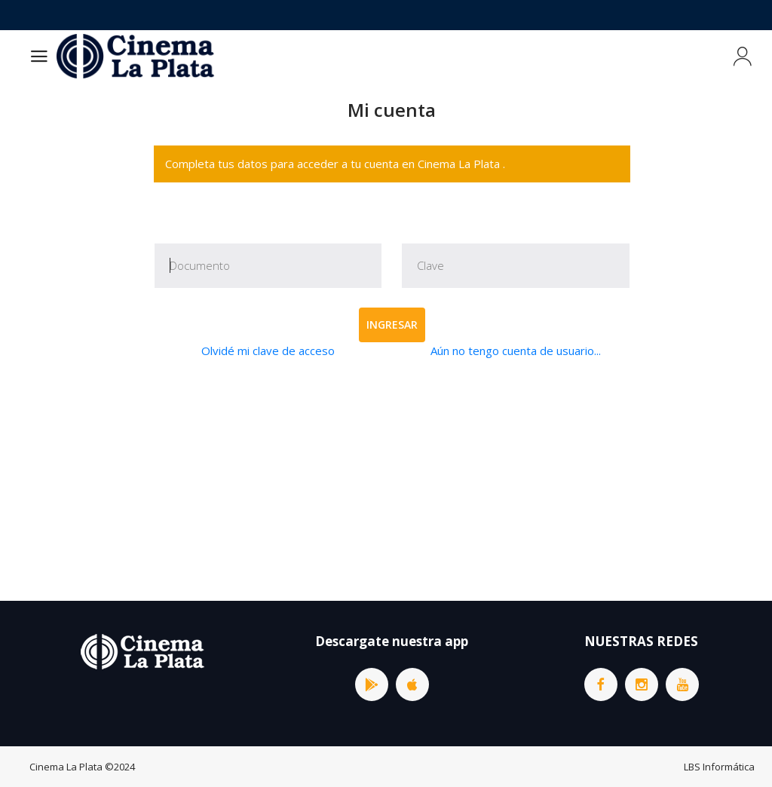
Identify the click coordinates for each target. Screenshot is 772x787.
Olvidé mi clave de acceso (268, 350)
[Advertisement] (392, 480)
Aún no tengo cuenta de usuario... (515, 350)
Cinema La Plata (66, 766)
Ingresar (392, 324)
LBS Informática (719, 766)
